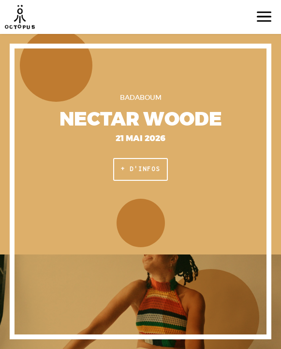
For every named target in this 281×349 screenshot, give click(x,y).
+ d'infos (140, 169)
